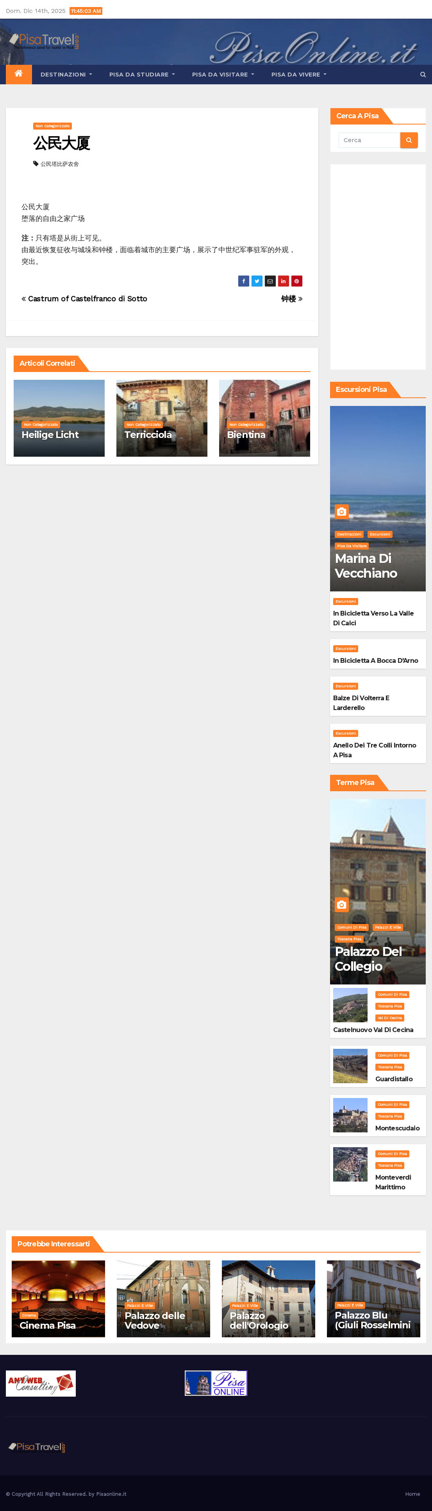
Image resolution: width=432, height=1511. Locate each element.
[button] (423, 74)
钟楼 (291, 298)
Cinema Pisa (48, 1325)
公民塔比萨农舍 (60, 164)
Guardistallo (393, 1079)
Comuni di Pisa (351, 927)
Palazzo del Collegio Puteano (368, 966)
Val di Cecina (390, 1018)
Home (412, 1494)
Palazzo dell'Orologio (259, 1320)
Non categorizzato (53, 126)
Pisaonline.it (111, 1494)
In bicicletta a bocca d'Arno (375, 660)
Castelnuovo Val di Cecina (373, 1030)
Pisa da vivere (299, 74)
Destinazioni (66, 74)
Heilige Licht (49, 434)
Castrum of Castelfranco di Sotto (84, 298)
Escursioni (380, 534)
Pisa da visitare (223, 74)
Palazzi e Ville (388, 927)
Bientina (246, 434)
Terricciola (148, 434)
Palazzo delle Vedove (155, 1320)
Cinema (29, 1315)
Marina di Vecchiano (366, 566)
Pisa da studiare (142, 74)
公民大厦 (61, 143)
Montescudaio (397, 1128)
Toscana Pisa (349, 939)
